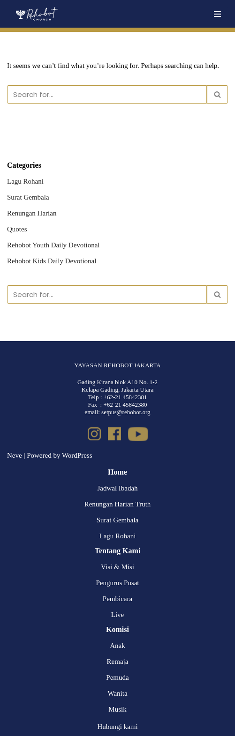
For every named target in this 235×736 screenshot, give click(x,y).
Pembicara (117, 598)
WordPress (77, 455)
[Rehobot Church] (36, 14)
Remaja (118, 661)
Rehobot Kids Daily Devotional (51, 261)
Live (117, 614)
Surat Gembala (28, 197)
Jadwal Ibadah (117, 488)
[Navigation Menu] (217, 14)
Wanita (117, 693)
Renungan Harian (31, 213)
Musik (117, 709)
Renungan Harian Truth (117, 504)
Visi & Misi (117, 567)
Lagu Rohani (25, 181)
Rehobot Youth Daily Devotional (53, 245)
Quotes (17, 229)
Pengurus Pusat (117, 583)
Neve (14, 455)
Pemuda (117, 677)
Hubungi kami (117, 726)
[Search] (107, 94)
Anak (117, 645)
